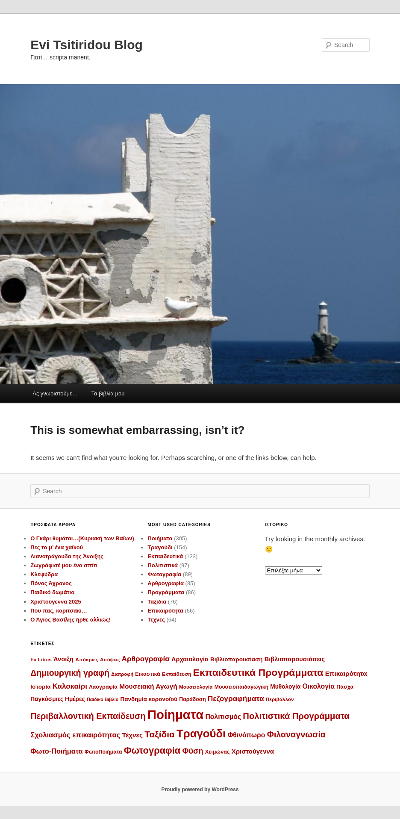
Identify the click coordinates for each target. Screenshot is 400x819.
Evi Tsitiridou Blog (86, 45)
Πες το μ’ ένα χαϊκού (56, 547)
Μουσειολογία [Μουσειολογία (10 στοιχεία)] (196, 686)
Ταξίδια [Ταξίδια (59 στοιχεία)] (159, 734)
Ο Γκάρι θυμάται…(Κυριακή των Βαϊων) (82, 538)
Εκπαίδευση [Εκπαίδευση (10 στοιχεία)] (176, 674)
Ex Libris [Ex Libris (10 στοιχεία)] (41, 659)
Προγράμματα (165, 592)
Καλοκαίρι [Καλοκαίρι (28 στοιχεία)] (70, 686)
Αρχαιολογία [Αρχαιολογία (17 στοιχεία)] (190, 659)
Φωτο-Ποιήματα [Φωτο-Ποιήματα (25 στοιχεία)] (56, 751)
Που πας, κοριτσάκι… (58, 610)
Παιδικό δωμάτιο (52, 592)
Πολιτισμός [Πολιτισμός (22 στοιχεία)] (223, 716)
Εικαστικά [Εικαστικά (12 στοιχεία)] (147, 674)
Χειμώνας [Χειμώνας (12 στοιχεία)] (217, 752)
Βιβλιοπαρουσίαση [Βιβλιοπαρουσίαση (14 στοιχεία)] (236, 659)
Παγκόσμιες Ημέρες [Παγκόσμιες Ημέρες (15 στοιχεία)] (57, 699)
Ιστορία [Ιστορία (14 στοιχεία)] (40, 686)
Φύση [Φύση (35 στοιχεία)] (192, 750)
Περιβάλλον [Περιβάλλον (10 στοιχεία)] (280, 699)
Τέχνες (156, 619)
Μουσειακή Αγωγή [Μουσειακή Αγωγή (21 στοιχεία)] (148, 686)
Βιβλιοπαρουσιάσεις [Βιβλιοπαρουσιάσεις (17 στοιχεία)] (295, 659)
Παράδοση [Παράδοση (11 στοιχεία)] (192, 699)
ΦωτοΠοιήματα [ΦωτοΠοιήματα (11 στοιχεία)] (103, 752)
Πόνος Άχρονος (51, 583)
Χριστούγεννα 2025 (55, 601)
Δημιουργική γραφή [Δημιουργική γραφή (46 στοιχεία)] (69, 673)
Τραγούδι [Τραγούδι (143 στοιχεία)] (201, 733)
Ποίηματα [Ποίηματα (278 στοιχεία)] (175, 714)
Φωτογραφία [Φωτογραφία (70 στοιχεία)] (152, 750)
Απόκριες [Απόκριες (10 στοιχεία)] (86, 659)
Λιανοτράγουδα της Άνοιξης (66, 556)
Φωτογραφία (164, 574)
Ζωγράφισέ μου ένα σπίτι (63, 565)
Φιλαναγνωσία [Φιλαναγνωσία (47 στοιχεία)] (296, 734)
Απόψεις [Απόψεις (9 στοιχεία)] (110, 659)
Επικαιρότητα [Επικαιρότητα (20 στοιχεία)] (346, 673)
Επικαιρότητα (165, 610)
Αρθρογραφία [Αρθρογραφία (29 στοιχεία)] (146, 658)
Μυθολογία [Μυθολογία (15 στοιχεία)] (285, 686)
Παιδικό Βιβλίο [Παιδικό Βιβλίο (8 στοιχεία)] (102, 699)
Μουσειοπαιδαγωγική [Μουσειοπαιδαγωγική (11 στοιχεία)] (241, 687)
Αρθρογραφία (165, 583)
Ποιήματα (159, 538)
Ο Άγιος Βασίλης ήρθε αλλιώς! (70, 619)
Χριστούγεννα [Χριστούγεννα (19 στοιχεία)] (253, 751)
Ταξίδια (156, 601)
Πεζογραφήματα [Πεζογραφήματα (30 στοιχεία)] (236, 698)
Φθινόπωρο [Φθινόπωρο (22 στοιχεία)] (246, 735)
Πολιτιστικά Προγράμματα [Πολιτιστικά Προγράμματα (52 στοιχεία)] (296, 716)
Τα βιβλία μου (107, 393)
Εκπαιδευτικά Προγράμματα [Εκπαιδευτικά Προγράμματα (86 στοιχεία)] (258, 672)
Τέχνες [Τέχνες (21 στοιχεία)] (132, 735)
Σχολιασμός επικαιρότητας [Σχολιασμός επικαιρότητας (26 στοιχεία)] (75, 735)
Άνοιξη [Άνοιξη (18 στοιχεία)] (63, 659)
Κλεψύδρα (44, 574)
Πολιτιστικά (162, 565)
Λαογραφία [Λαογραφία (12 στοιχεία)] (103, 687)
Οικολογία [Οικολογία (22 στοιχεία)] (319, 686)
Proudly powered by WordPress (199, 789)
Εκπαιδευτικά (165, 556)
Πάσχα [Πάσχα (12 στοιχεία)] (344, 687)
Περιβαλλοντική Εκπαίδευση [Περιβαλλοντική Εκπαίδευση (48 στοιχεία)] (87, 716)
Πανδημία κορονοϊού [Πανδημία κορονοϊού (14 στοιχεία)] (148, 699)
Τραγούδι (159, 547)
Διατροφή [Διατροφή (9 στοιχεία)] (122, 674)
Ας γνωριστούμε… (55, 393)
